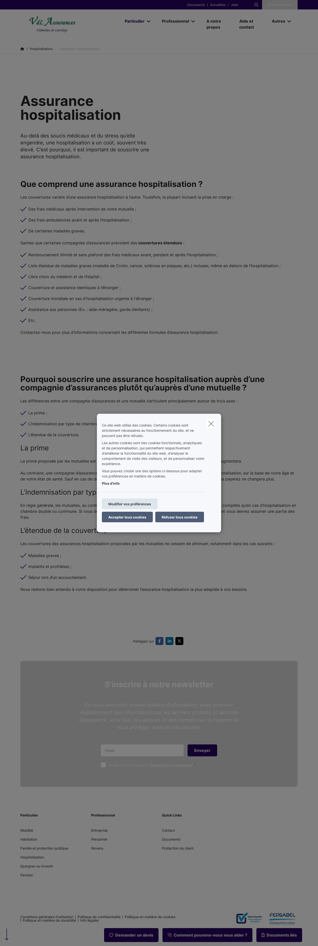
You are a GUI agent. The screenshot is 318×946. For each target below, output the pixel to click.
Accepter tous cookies (127, 517)
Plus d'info (111, 483)
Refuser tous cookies (180, 517)
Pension (26, 875)
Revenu (97, 848)
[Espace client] (280, 4)
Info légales (89, 920)
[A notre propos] (217, 24)
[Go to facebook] (160, 641)
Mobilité (26, 830)
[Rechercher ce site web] (256, 4)
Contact (168, 830)
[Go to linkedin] (170, 641)
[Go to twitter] (180, 641)
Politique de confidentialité (171, 765)
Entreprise (99, 830)
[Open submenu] (149, 21)
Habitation (28, 839)
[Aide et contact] (250, 24)
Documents (196, 4)
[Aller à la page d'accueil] (70, 24)
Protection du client (178, 848)
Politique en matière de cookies (150, 917)
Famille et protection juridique (44, 848)
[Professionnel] (173, 21)
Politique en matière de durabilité (49, 920)
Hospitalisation (32, 857)
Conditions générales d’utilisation (46, 917)
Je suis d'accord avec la (153, 765)
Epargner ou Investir (36, 866)
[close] (211, 424)
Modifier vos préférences (129, 504)
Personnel (99, 839)
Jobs (234, 4)
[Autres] (276, 21)
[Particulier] (133, 21)
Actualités (218, 4)
